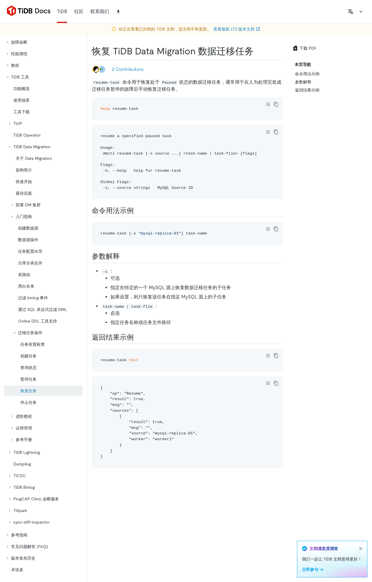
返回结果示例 (307, 90)
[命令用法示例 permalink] (138, 210)
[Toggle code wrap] (268, 104)
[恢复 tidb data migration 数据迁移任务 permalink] (258, 51)
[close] (361, 549)
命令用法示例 (307, 73)
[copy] (276, 104)
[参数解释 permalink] (124, 256)
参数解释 (303, 82)
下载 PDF (304, 48)
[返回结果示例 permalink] (138, 337)
